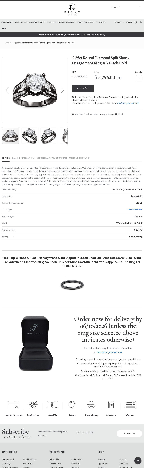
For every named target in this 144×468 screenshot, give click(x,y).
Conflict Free (56, 462)
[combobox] (125, 7)
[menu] (56, 25)
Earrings (26, 466)
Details (6, 158)
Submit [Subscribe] (129, 431)
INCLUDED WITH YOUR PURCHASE (51, 158)
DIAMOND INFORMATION (23, 158)
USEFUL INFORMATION (79, 158)
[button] (7, 90)
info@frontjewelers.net (128, 103)
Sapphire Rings (29, 457)
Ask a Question (91, 114)
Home (7, 43)
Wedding (6, 462)
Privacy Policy (125, 466)
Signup (118, 22)
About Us (54, 457)
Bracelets (27, 462)
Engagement (8, 457)
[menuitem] (7, 22)
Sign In (129, 22)
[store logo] (72, 10)
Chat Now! (77, 114)
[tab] (7, 158)
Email (119, 114)
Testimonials (76, 457)
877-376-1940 (107, 114)
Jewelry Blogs (56, 466)
